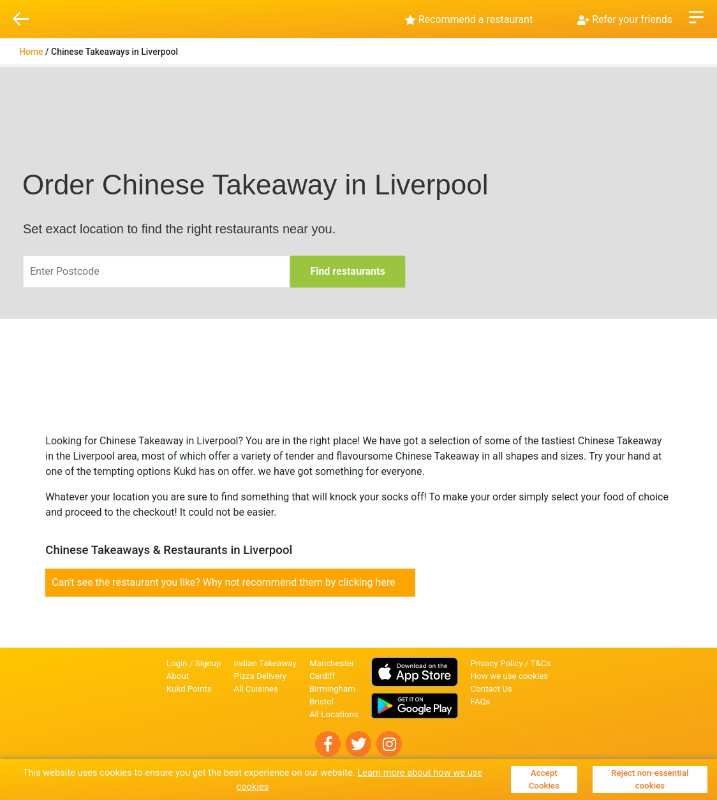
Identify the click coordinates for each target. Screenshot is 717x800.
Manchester (331, 663)
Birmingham (332, 689)
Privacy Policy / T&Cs (511, 663)
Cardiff (322, 676)
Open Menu (696, 16)
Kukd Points (189, 689)
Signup (208, 663)
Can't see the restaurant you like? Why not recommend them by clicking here (223, 582)
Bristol (321, 701)
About (177, 676)
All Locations (333, 714)
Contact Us (491, 689)
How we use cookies (510, 676)
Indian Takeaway (265, 663)
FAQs (481, 701)
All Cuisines (256, 689)
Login (177, 663)
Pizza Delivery (260, 676)
